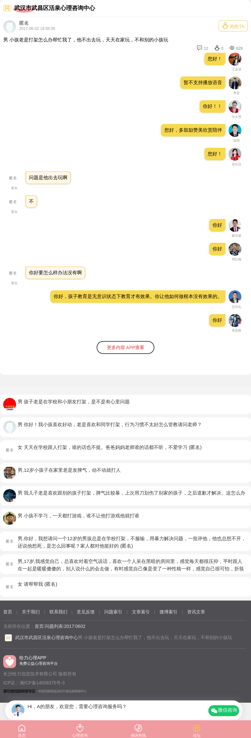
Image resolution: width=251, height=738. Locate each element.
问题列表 (54, 626)
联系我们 (58, 611)
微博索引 (168, 611)
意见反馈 (86, 611)
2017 (69, 626)
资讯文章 (196, 611)
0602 (80, 626)
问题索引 (113, 611)
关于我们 (31, 611)
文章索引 (141, 611)
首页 (7, 611)
